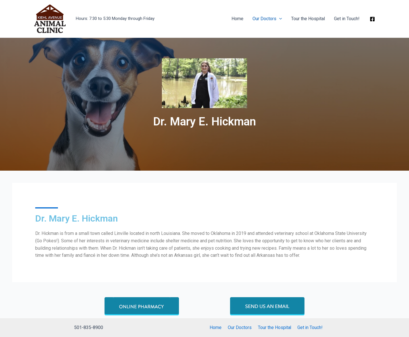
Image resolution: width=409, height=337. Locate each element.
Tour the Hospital (308, 18)
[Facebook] (372, 19)
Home (237, 18)
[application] (279, 18)
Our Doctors (267, 18)
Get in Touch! (347, 18)
